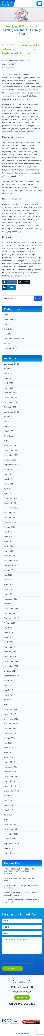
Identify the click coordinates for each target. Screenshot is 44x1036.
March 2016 (9, 762)
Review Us (22, 997)
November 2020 (11, 512)
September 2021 (11, 464)
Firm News (8, 334)
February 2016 (10, 767)
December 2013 (11, 829)
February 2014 (10, 824)
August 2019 (9, 570)
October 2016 (10, 728)
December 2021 (11, 450)
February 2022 (10, 445)
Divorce (7, 324)
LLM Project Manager (21, 60)
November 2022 (11, 402)
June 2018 (8, 632)
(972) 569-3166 (26, 1003)
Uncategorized (8, 68)
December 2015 (11, 776)
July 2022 (8, 421)
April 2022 (8, 436)
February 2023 (10, 392)
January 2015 (10, 786)
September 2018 (11, 618)
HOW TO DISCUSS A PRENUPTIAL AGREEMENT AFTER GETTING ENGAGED (19, 871)
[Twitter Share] (24, 282)
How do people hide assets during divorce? (19, 879)
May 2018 (8, 637)
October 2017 (10, 671)
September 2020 (11, 522)
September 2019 (11, 565)
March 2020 (9, 551)
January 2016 (10, 771)
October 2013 (10, 839)
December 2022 (11, 397)
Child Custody (10, 319)
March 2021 (9, 493)
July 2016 (8, 743)
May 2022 (8, 431)
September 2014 (11, 791)
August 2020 (9, 527)
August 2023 (9, 368)
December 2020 (11, 508)
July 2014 (8, 800)
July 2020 (8, 532)
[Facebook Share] (9, 282)
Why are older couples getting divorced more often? (21, 886)
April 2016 (8, 757)
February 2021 (10, 498)
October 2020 (10, 517)
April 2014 (8, 815)
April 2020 (8, 546)
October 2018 (10, 613)
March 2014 (9, 819)
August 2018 (9, 623)
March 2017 (9, 704)
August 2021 (9, 469)
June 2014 (8, 805)
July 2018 (8, 628)
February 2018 (10, 651)
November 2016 (11, 723)
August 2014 (9, 795)
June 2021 (8, 479)
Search (38, 298)
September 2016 (11, 733)
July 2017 (8, 685)
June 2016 (8, 747)
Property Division (11, 343)
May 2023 (8, 378)
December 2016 (11, 719)
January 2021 (10, 503)
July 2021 (8, 474)
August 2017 (9, 680)
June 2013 (8, 848)
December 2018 (11, 608)
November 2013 (11, 834)
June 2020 (8, 536)
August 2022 (9, 416)
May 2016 (8, 752)
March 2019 (9, 594)
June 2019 (8, 580)
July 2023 (8, 373)
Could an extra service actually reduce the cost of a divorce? (20, 893)
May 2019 (8, 584)
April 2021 (8, 488)
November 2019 (11, 560)
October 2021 (10, 460)
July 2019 (8, 575)
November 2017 (11, 666)
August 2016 (9, 738)
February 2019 (10, 599)
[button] (16, 1033)
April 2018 (8, 642)
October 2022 (10, 407)
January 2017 (10, 714)
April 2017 (8, 699)
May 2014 (8, 810)
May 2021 (8, 484)
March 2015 (9, 781)
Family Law (9, 329)
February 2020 (10, 556)
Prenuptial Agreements (14, 338)
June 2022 (8, 426)
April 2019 (8, 589)
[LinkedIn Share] (9, 287)
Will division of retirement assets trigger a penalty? (21, 901)
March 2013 (9, 853)
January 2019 (10, 604)
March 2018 (9, 647)
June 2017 (8, 690)
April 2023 (8, 383)
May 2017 (8, 695)
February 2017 (10, 709)
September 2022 (11, 412)
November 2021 (11, 455)
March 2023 (9, 388)
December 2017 (11, 661)
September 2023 (11, 364)
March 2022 (9, 440)
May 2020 (8, 541)
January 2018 (10, 656)
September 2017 (11, 675)
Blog (6, 314)
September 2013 (11, 843)
